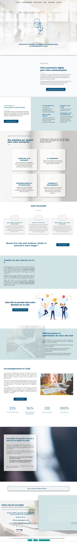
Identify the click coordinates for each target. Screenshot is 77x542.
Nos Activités (38, 2)
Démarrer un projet (20, 309)
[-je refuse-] (75, 539)
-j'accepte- (30, 540)
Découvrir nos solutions (56, 89)
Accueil (18, 2)
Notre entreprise (27, 2)
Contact (58, 2)
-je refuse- (35, 540)
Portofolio (51, 2)
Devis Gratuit (62, 244)
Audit (45, 2)
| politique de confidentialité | (44, 540)
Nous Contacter (11, 121)
